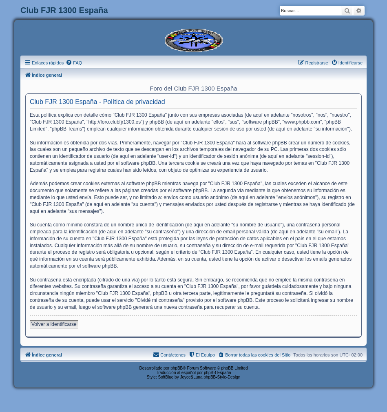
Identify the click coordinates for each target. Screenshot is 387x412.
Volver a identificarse (54, 324)
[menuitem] (74, 63)
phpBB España (217, 372)
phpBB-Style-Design (221, 377)
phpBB (176, 368)
